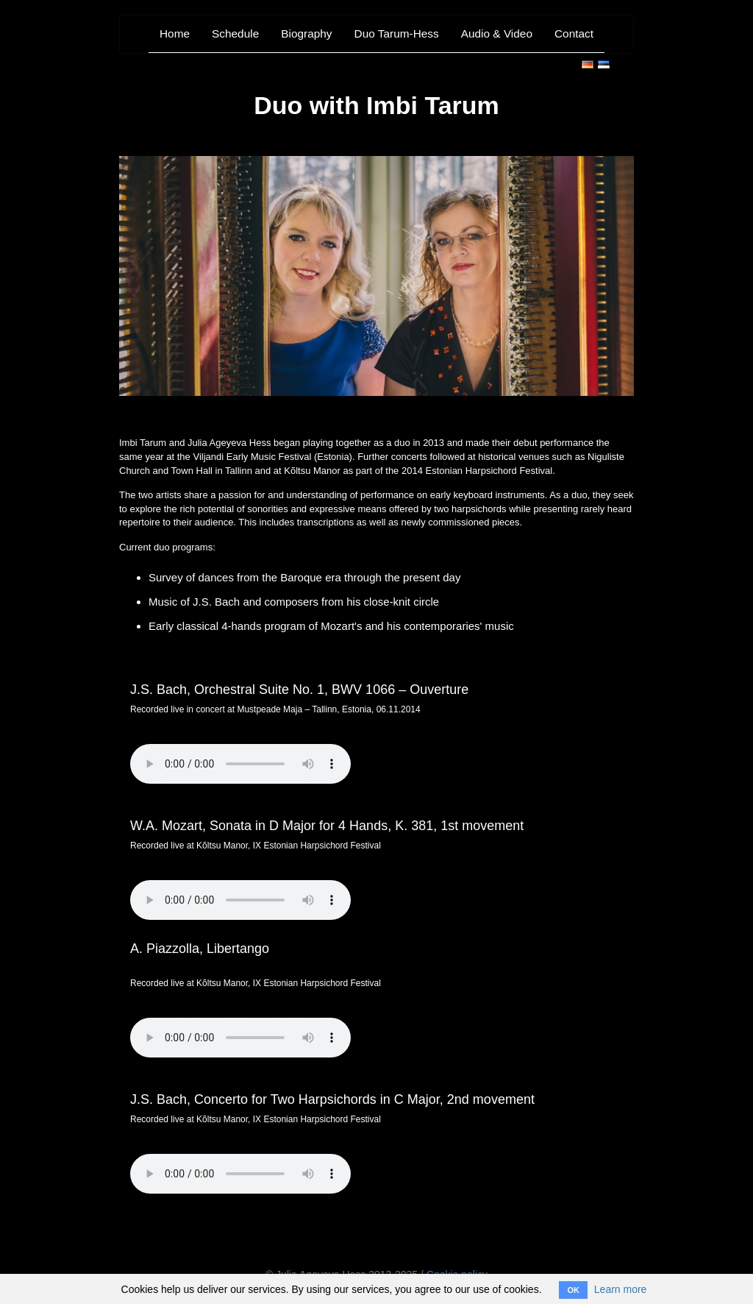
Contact (573, 33)
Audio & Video (496, 33)
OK (573, 1290)
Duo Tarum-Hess (396, 33)
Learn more (620, 1289)
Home (175, 33)
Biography (306, 33)
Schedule (235, 33)
